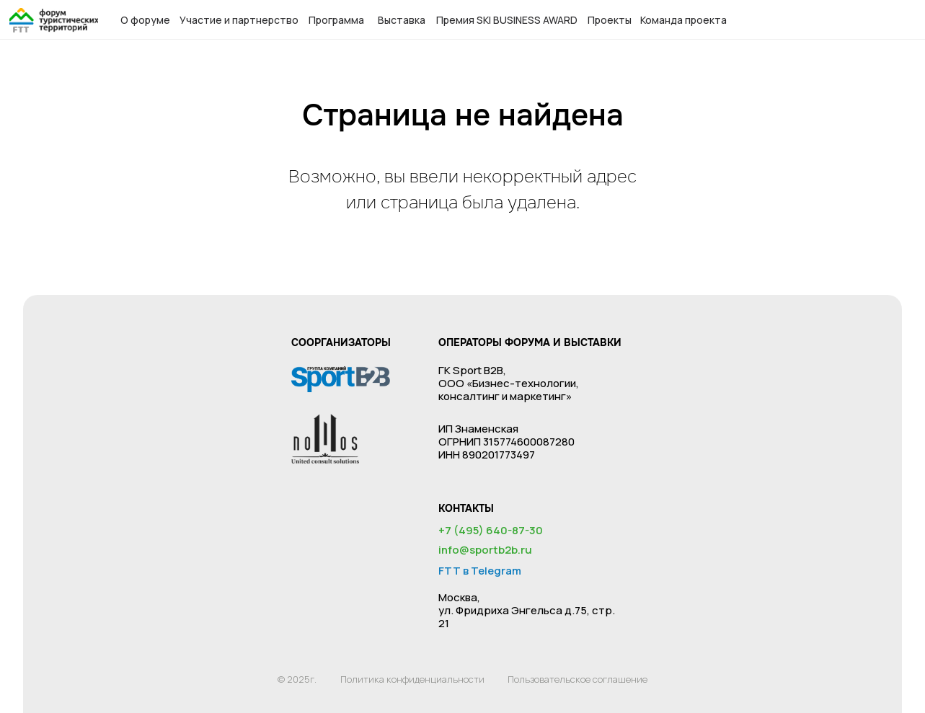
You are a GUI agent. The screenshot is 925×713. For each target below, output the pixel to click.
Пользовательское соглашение (577, 679)
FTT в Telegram (479, 570)
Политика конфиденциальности (412, 679)
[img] (53, 20)
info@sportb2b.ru (485, 549)
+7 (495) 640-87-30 (490, 530)
